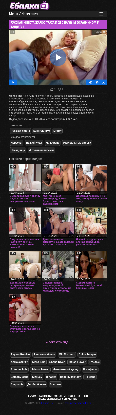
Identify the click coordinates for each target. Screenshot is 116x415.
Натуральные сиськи (77, 142)
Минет (57, 130)
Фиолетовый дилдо (66, 369)
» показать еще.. (58, 342)
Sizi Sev (37, 376)
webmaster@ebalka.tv (78, 403)
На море (90, 376)
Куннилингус (41, 130)
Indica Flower (77, 362)
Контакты (60, 396)
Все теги (55, 384)
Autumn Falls (19, 369)
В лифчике (90, 369)
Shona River (57, 362)
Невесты (16, 142)
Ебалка (32, 396)
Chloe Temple (87, 354)
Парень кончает (70, 376)
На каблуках (34, 142)
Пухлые (94, 362)
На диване (52, 142)
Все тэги (83, 396)
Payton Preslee (20, 354)
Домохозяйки (19, 362)
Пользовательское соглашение (58, 399)
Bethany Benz (19, 376)
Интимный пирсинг (41, 150)
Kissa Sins (38, 362)
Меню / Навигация (23, 13)
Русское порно (20, 130)
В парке (51, 376)
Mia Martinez (67, 354)
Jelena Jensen (40, 369)
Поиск (71, 396)
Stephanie (17, 384)
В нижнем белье (44, 354)
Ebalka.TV (47, 403)
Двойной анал (36, 384)
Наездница (18, 150)
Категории (45, 396)
